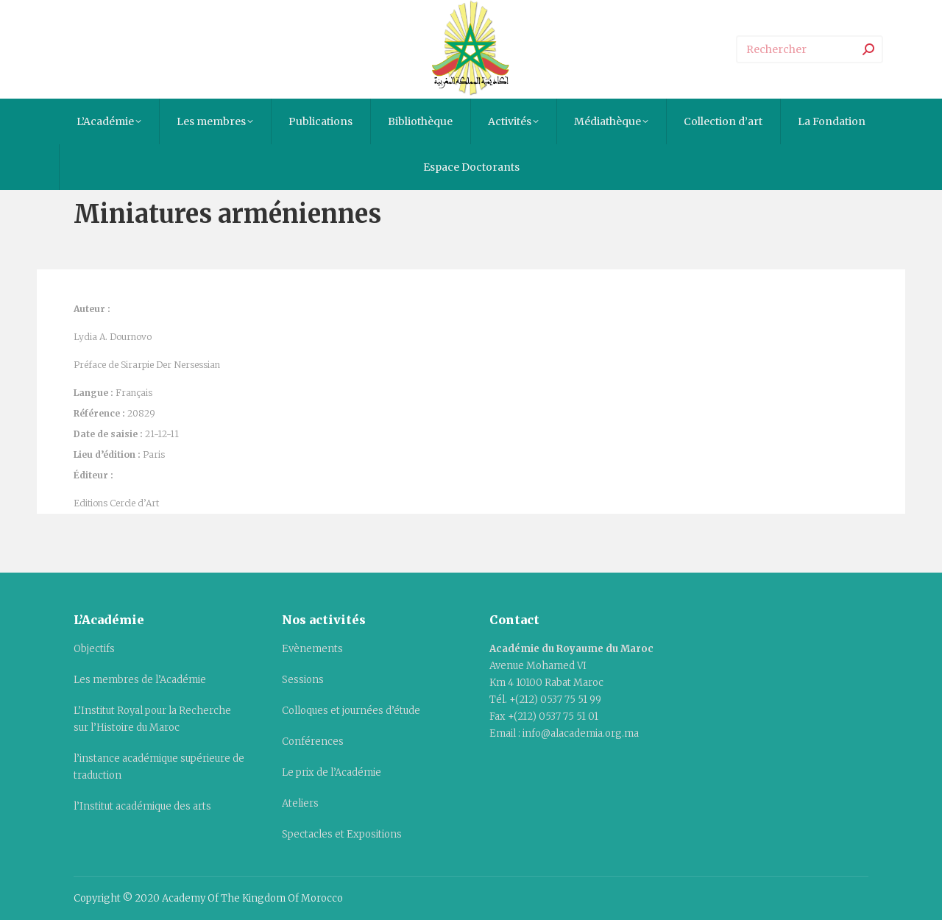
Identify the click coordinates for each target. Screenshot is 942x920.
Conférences (313, 741)
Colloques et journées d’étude (351, 710)
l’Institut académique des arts (142, 806)
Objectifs (94, 649)
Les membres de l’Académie (140, 679)
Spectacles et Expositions (342, 834)
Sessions (303, 679)
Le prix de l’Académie (331, 772)
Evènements (312, 649)
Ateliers (300, 803)
